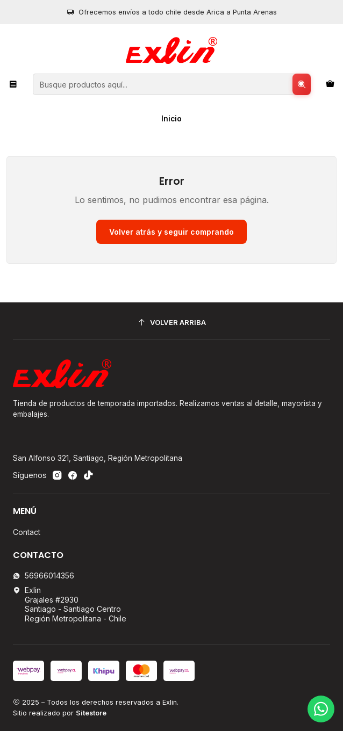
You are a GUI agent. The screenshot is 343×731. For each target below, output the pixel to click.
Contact (26, 532)
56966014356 (43, 575)
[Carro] (330, 84)
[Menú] (13, 84)
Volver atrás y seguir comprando (171, 231)
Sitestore (91, 713)
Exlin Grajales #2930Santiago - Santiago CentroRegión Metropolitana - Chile (69, 604)
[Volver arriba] (171, 322)
